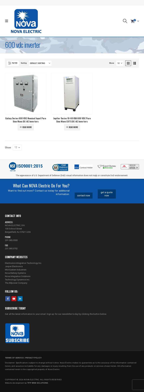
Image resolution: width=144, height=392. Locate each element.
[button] (7, 21)
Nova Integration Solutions (17, 276)
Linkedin (20, 298)
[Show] (120, 63)
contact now (83, 195)
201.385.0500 (11, 240)
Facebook (7, 298)
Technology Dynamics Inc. (17, 279)
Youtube (13, 298)
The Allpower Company (16, 283)
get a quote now (107, 194)
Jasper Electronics (14, 266)
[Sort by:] (40, 63)
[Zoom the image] (130, 164)
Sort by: (24, 63)
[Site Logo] (26, 21)
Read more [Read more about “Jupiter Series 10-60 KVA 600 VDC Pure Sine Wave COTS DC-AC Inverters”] (73, 127)
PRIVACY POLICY (33, 358)
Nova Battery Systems (15, 273)
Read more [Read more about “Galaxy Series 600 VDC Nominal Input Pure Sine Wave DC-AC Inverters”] (27, 127)
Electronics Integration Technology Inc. (23, 263)
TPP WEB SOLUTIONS (37, 383)
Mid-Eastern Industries (15, 269)
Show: (111, 63)
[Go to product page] (25, 93)
